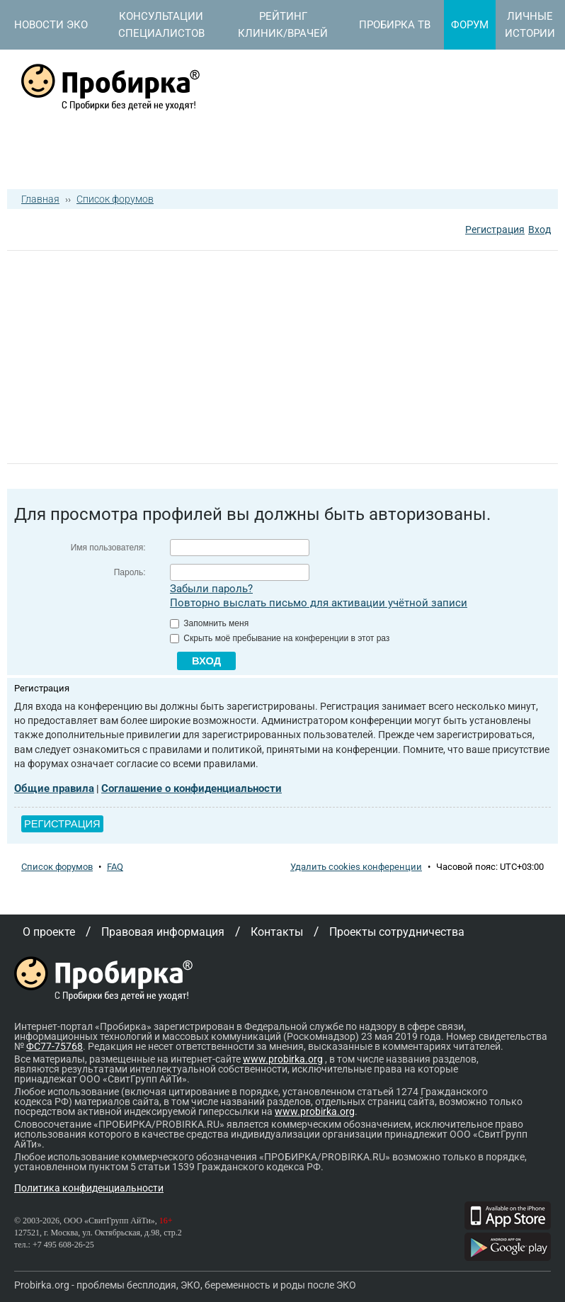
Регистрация (495, 229)
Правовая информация (162, 932)
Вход (539, 229)
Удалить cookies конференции (356, 866)
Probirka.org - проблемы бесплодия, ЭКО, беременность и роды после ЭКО (185, 1285)
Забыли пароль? (211, 588)
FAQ (115, 866)
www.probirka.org (283, 1059)
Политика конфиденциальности (89, 1188)
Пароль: (130, 572)
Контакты (277, 932)
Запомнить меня (209, 623)
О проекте (49, 932)
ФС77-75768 (54, 1046)
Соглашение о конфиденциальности (191, 788)
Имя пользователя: (108, 548)
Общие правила (54, 788)
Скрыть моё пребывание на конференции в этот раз (279, 638)
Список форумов (115, 199)
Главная (40, 199)
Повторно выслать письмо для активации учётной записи (318, 602)
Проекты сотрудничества (396, 932)
